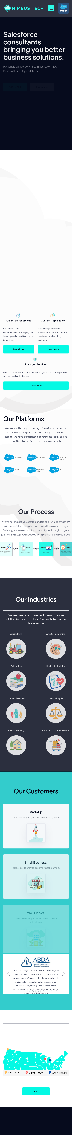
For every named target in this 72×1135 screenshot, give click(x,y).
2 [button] (33, 991)
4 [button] (42, 991)
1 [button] (29, 991)
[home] (24, 8)
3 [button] (38, 991)
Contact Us (36, 1091)
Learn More (18, 351)
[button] (51, 8)
